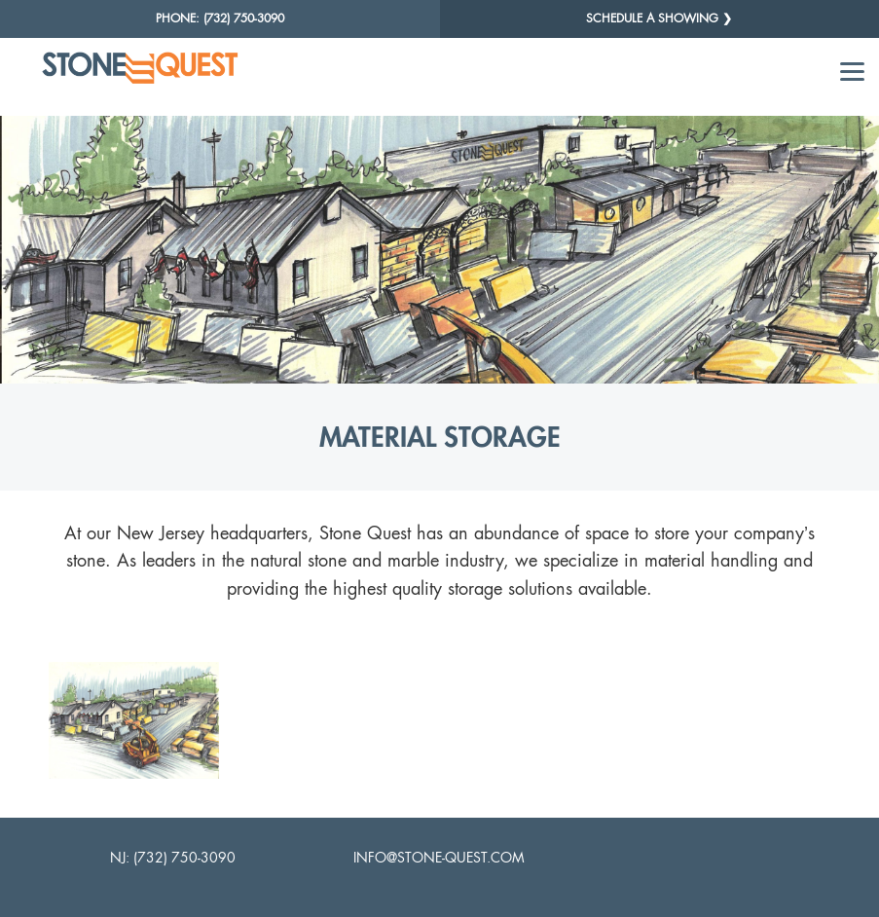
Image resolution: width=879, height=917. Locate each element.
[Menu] (852, 70)
